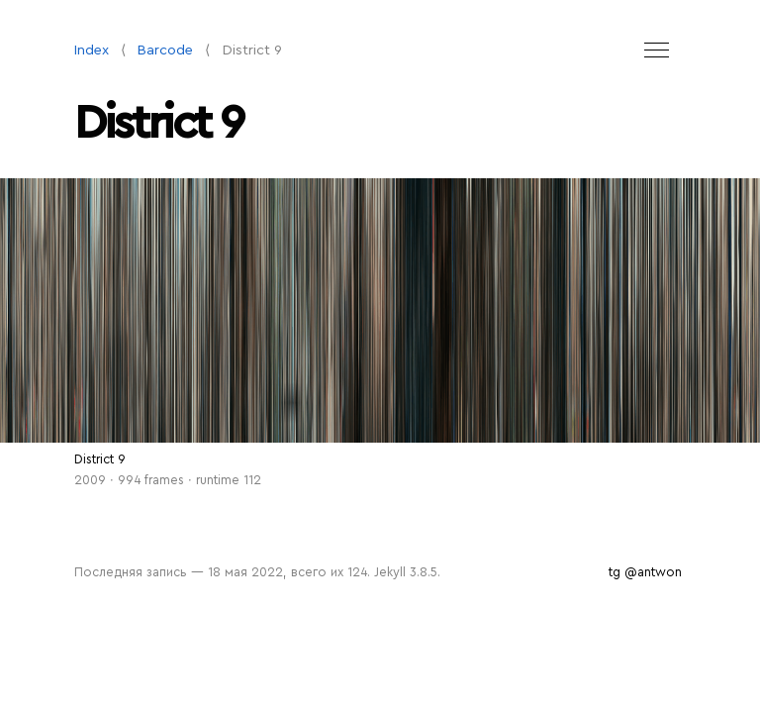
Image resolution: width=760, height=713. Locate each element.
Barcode (165, 50)
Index (91, 50)
